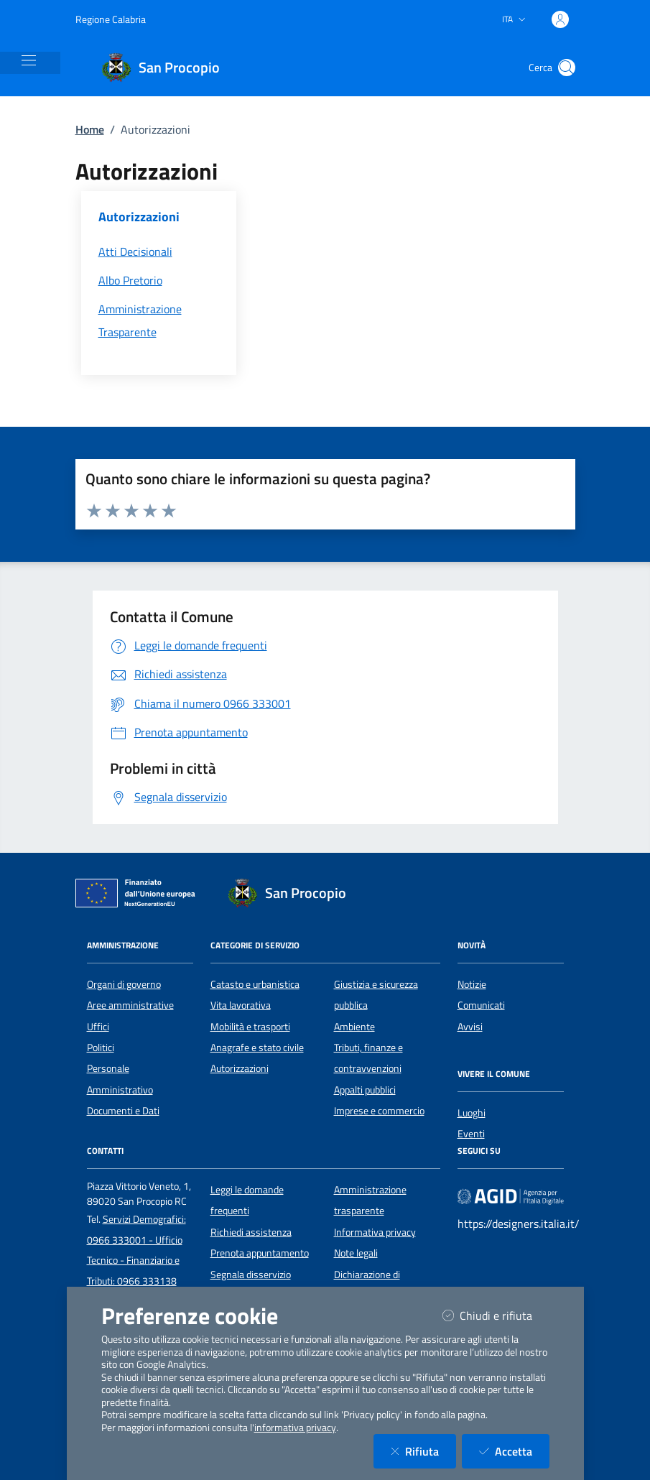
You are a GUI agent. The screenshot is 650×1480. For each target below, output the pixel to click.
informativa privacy (295, 1427)
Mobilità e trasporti (250, 1027)
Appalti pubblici (365, 1090)
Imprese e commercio (379, 1111)
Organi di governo (124, 984)
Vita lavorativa (240, 1005)
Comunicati (481, 1005)
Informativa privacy (375, 1232)
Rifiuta (423, 1451)
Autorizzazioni (239, 1068)
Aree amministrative (130, 1005)
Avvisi (470, 1027)
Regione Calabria (110, 19)
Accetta (514, 1451)
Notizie (472, 984)
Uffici (98, 1027)
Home (89, 129)
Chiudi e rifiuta (495, 1315)
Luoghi (472, 1113)
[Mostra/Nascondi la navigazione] (28, 60)
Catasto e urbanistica (255, 984)
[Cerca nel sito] (566, 67)
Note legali (356, 1253)
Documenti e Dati (123, 1111)
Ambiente (354, 1027)
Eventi (471, 1134)
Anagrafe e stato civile (257, 1047)
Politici (100, 1047)
